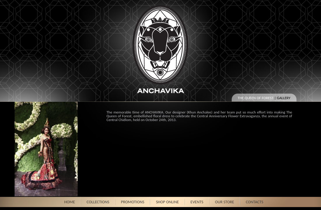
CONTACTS (254, 202)
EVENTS (197, 202)
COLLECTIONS (98, 202)
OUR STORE (224, 202)
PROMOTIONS (132, 202)
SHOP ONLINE (167, 202)
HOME (69, 202)
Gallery (283, 98)
